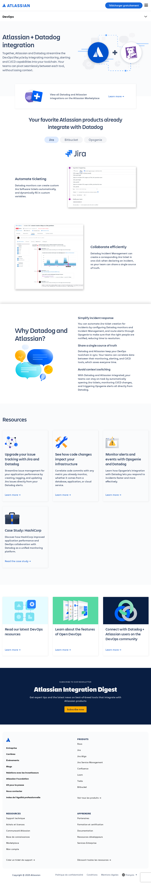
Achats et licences (15, 824)
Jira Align (81, 756)
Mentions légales (109, 875)
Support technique (15, 818)
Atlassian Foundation (17, 779)
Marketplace (12, 843)
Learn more (116, 96)
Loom (80, 775)
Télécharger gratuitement (124, 5)
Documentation (85, 830)
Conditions (92, 875)
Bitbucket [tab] (71, 140)
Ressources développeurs (90, 837)
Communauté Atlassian (18, 830)
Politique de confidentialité (69, 875)
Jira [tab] (51, 140)
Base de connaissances (18, 837)
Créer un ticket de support (20, 860)
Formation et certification (90, 824)
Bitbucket (82, 787)
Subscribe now (75, 709)
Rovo (79, 744)
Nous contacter (14, 791)
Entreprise (11, 748)
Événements (12, 760)
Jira (79, 750)
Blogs (9, 766)
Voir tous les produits (89, 798)
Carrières (10, 754)
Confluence (82, 768)
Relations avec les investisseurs (22, 772)
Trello (80, 781)
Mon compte (12, 849)
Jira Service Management (90, 762)
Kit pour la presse (15, 785)
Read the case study (18, 561)
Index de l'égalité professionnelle (23, 797)
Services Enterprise (86, 843)
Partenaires (83, 818)
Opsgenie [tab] (95, 140)
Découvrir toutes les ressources (94, 860)
